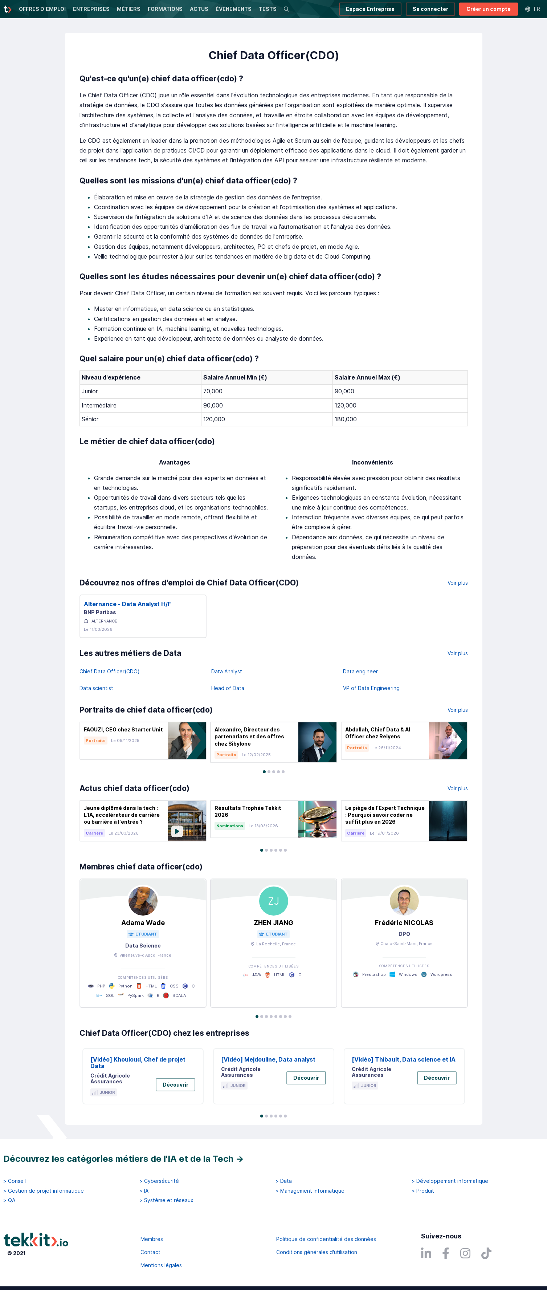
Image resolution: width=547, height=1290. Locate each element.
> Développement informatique (450, 1181)
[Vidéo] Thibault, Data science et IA (404, 1059)
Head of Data (227, 688)
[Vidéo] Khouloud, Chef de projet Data (137, 1063)
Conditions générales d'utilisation (316, 1252)
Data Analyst (226, 671)
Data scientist (96, 688)
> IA (143, 1191)
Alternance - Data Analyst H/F (127, 604)
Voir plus (458, 583)
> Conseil (14, 1181)
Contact (150, 1252)
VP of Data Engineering (371, 688)
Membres (151, 1239)
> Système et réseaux (166, 1200)
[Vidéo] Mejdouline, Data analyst (268, 1059)
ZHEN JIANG (273, 922)
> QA (9, 1200)
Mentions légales (161, 1265)
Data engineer (360, 671)
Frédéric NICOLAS (404, 922)
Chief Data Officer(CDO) (109, 671)
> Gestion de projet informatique (43, 1191)
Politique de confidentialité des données (326, 1239)
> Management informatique (309, 1191)
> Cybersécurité (159, 1181)
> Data (283, 1181)
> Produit (423, 1191)
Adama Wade (143, 922)
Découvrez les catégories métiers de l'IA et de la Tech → (123, 1158)
